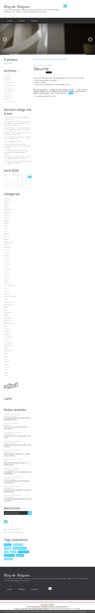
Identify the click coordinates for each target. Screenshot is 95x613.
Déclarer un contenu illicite (21, 608)
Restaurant (8, 351)
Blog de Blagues (17, 6)
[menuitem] (9, 21)
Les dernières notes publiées (47, 606)
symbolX (18, 141)
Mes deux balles (9, 323)
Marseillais (7, 318)
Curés (6, 266)
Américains (8, 212)
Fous (5, 288)
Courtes (6, 264)
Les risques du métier (11, 470)
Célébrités (7, 247)
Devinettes (7, 269)
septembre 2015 (9, 91)
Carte (8, 398)
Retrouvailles (8, 434)
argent (13, 552)
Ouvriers (7, 329)
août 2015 (7, 93)
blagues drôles (9, 555)
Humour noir (8, 302)
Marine (6, 315)
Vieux (6, 375)
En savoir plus (83, 611)
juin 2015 (7, 99)
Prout (6, 461)
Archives (22, 20)
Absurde (7, 199)
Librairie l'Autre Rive (11, 139)
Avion (6, 231)
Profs (6, 340)
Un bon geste (8, 497)
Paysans (7, 334)
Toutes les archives (9, 102)
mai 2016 (7, 77)
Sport (6, 364)
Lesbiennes (8, 313)
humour (8, 545)
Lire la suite (8, 63)
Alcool (6, 207)
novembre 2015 (9, 85)
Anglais (6, 215)
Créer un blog (44, 604)
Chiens (6, 253)
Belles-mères (8, 242)
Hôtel (6, 299)
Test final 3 (8, 141)
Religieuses (8, 345)
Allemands (7, 209)
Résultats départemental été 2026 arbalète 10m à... (15, 151)
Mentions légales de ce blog (35, 608)
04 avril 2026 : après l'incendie (14, 117)
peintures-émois (15, 134)
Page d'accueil (50, 59)
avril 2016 (7, 80)
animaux (8, 548)
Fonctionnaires (9, 285)
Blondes (7, 245)
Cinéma (6, 256)
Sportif (6, 425)
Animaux (7, 218)
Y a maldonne (8, 488)
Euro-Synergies (16, 163)
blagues (20, 555)
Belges (6, 239)
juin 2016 (7, 74)
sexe (6, 552)
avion (52, 93)
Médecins (7, 321)
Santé (6, 353)
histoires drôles (23, 552)
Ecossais (7, 277)
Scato (6, 356)
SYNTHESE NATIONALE (18, 158)
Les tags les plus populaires (61, 606)
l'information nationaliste (21, 130)
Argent (6, 223)
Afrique (6, 204)
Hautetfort (51, 604)
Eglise (6, 280)
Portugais (7, 337)
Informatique (8, 304)
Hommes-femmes (10, 296)
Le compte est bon (10, 416)
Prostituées (8, 343)
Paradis (6, 332)
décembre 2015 (9, 82)
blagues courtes (20, 548)
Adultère (7, 201)
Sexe (5, 359)
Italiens (6, 307)
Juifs (5, 310)
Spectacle (7, 362)
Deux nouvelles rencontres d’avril (15, 137)
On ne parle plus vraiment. (13, 144)
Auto (5, 228)
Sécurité (41, 68)
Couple (6, 261)
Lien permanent (40, 90)
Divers (6, 272)
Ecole (6, 275)
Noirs (6, 326)
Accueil (9, 20)
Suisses (6, 367)
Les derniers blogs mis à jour (33, 606)
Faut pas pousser (38, 59)
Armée (6, 226)
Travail (6, 372)
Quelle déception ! (10, 443)
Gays (5, 291)
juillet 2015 (7, 96)
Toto (5, 370)
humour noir (18, 545)
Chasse (6, 250)
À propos (34, 20)
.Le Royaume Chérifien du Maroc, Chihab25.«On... (16, 124)
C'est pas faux (9, 452)
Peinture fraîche (62, 59)
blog (78, 608)
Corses (6, 258)
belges (76, 91)
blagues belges (44, 93)
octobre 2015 (8, 88)
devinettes (8, 559)
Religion (7, 348)
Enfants (6, 283)
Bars (5, 237)
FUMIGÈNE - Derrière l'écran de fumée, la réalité (17, 147)
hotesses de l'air (60, 93)
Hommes (7, 294)
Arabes (6, 220)
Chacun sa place (9, 479)
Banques (7, 234)
